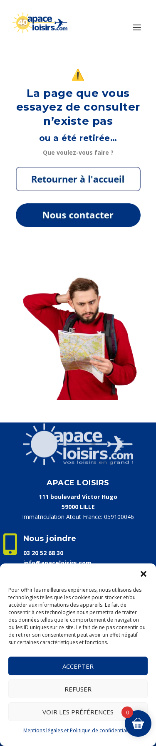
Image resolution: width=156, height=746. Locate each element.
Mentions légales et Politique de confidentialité (78, 730)
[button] (143, 574)
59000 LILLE (78, 507)
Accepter (78, 666)
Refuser (78, 689)
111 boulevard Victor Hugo (78, 497)
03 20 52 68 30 (43, 553)
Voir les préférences (78, 712)
